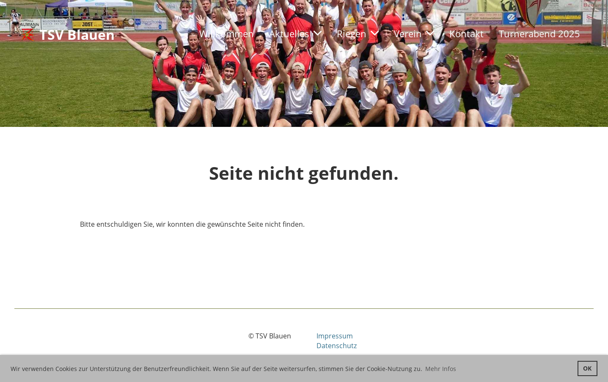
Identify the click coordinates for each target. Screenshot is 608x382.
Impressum (334, 336)
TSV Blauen (77, 34)
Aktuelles (295, 33)
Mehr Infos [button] (440, 369)
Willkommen (226, 33)
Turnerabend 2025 (539, 33)
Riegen (358, 33)
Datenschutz (336, 345)
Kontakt (466, 33)
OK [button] (587, 368)
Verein (414, 33)
